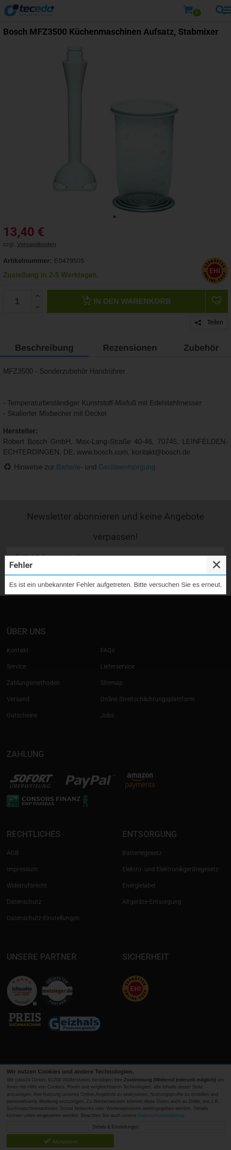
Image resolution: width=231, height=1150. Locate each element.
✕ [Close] (216, 565)
